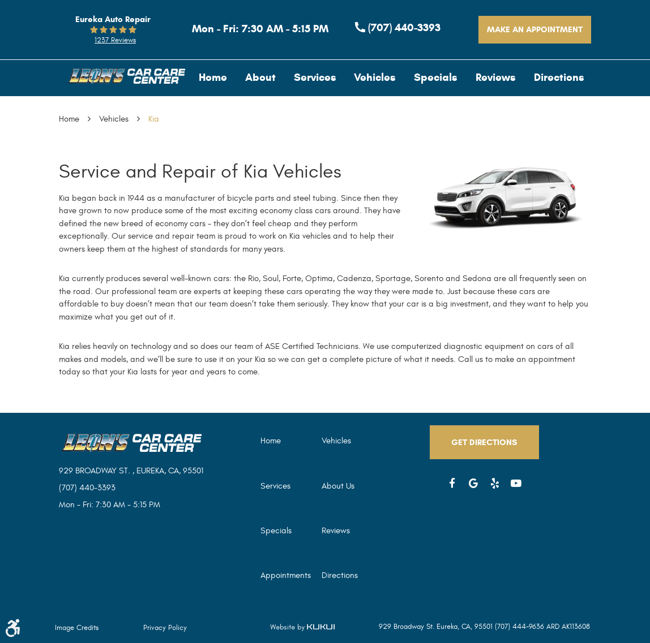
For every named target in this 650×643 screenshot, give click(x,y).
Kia (153, 119)
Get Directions (484, 442)
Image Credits (77, 627)
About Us (338, 486)
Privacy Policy (165, 627)
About (260, 77)
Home (213, 77)
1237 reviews (115, 40)
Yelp (495, 483)
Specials (435, 77)
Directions (559, 77)
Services (315, 77)
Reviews (496, 77)
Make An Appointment (535, 29)
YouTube (516, 483)
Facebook (452, 483)
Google (474, 483)
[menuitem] (213, 77)
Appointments (285, 575)
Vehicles (375, 77)
